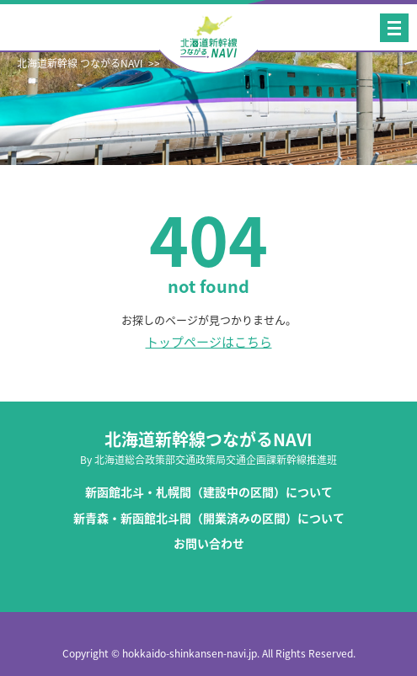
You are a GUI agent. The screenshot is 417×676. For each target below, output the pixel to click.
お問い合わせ (209, 543)
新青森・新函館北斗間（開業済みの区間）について (209, 518)
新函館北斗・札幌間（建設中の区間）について (209, 492)
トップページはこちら (209, 342)
